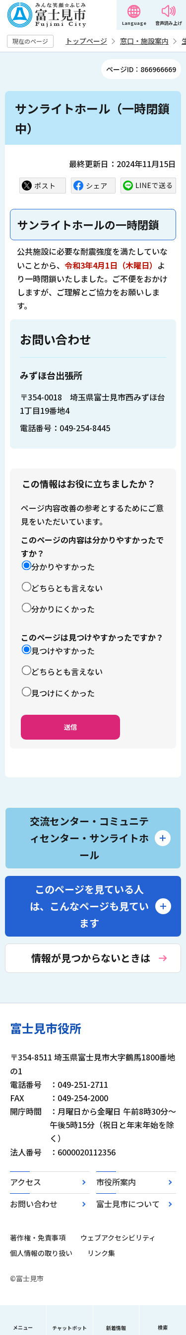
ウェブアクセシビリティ (118, 1237)
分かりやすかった (63, 566)
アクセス (25, 1182)
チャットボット (69, 1328)
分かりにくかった (63, 609)
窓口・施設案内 (144, 41)
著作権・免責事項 (37, 1237)
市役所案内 (116, 1182)
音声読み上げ (168, 23)
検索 (163, 1327)
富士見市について (128, 1204)
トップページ (86, 41)
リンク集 (101, 1253)
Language (134, 23)
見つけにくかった (63, 693)
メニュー (23, 1327)
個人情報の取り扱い (41, 1253)
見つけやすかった (63, 651)
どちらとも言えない (67, 588)
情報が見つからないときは (90, 958)
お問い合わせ (34, 1204)
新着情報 (116, 1328)
